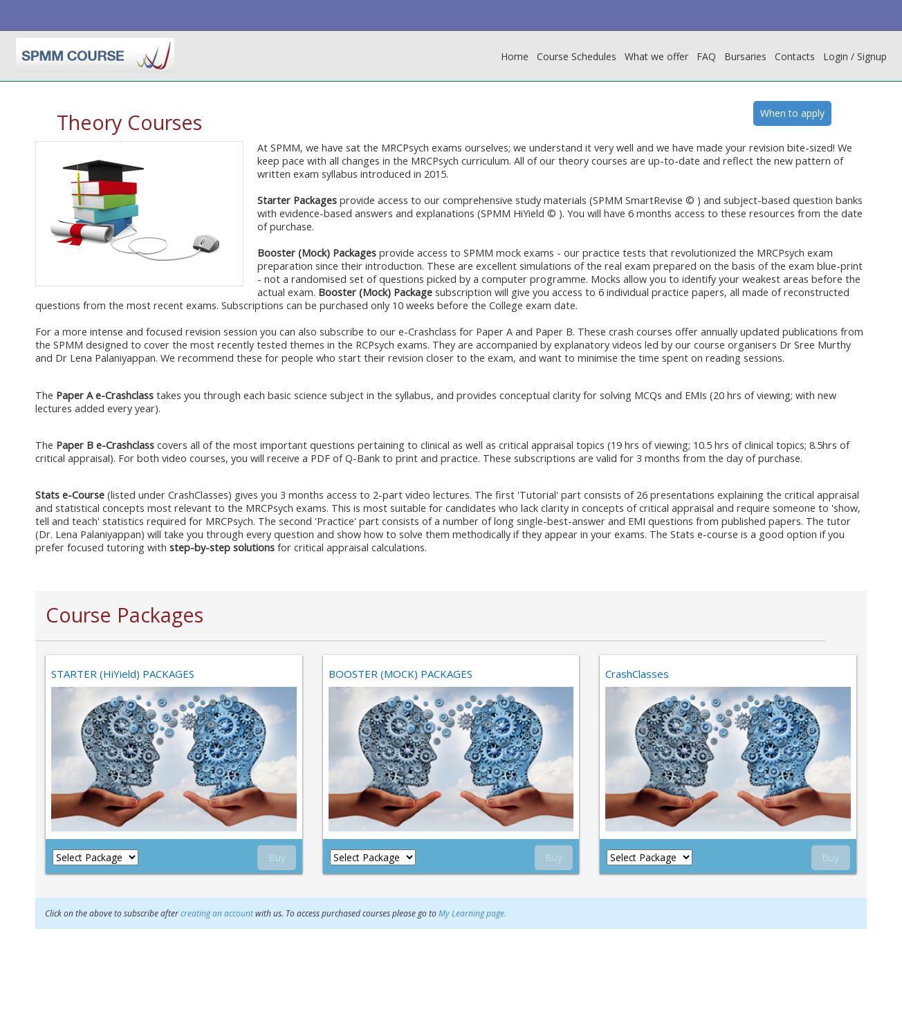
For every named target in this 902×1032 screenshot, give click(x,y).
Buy (277, 858)
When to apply (792, 113)
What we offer (656, 56)
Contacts (795, 56)
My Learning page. (473, 913)
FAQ (706, 56)
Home (514, 56)
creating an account (217, 913)
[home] (95, 55)
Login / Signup (855, 56)
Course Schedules (576, 56)
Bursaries (745, 56)
